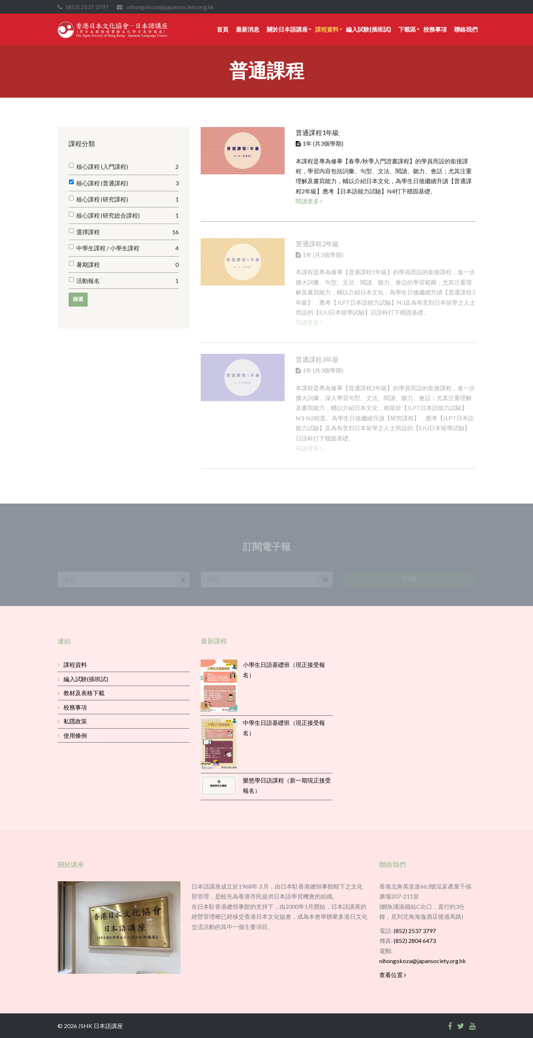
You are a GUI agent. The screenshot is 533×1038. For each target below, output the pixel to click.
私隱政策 (72, 721)
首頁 (223, 29)
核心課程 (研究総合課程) (127, 215)
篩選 (78, 299)
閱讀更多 (309, 200)
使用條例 (72, 735)
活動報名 (127, 281)
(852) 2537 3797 (415, 930)
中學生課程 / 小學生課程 (127, 248)
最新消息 (247, 29)
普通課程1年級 (317, 132)
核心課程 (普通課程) (127, 183)
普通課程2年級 (317, 246)
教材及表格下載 (81, 692)
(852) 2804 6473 (415, 940)
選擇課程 (127, 232)
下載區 (407, 29)
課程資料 (327, 29)
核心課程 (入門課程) (127, 166)
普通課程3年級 (317, 362)
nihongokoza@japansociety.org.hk (422, 960)
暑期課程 (127, 264)
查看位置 (392, 974)
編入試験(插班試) (368, 29)
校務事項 (435, 29)
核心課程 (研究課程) (127, 199)
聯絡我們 (466, 29)
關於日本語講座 (287, 29)
